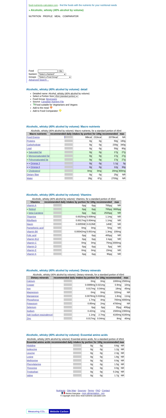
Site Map (71, 390)
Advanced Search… (39, 80)
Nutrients (60, 390)
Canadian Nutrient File (52, 101)
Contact (106, 390)
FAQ (98, 390)
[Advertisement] (83, 43)
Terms (91, 390)
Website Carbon (59, 411)
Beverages (51, 99)
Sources (82, 390)
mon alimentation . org (93, 393)
